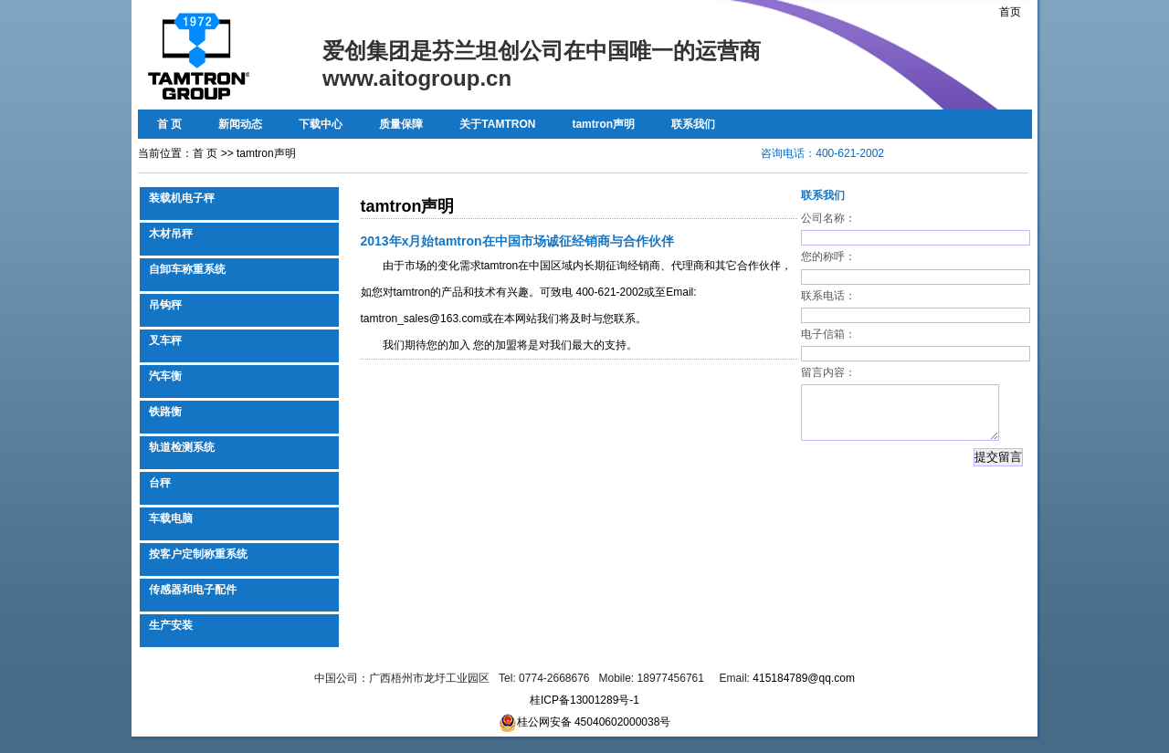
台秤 (160, 482)
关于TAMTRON (497, 124)
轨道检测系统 (182, 447)
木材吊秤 (171, 233)
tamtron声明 (603, 124)
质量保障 (401, 124)
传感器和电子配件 (193, 589)
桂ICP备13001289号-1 (584, 700)
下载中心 (320, 124)
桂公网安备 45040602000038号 (585, 722)
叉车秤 (165, 340)
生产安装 (171, 625)
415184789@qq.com (804, 678)
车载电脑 (171, 518)
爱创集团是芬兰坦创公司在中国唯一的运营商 (541, 50)
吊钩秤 (165, 304)
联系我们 (693, 124)
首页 (1010, 11)
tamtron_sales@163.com (422, 318)
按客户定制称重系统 (198, 554)
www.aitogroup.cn (416, 78)
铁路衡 (165, 411)
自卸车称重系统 (187, 269)
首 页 (169, 124)
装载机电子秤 (182, 198)
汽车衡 (165, 376)
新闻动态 (240, 124)
